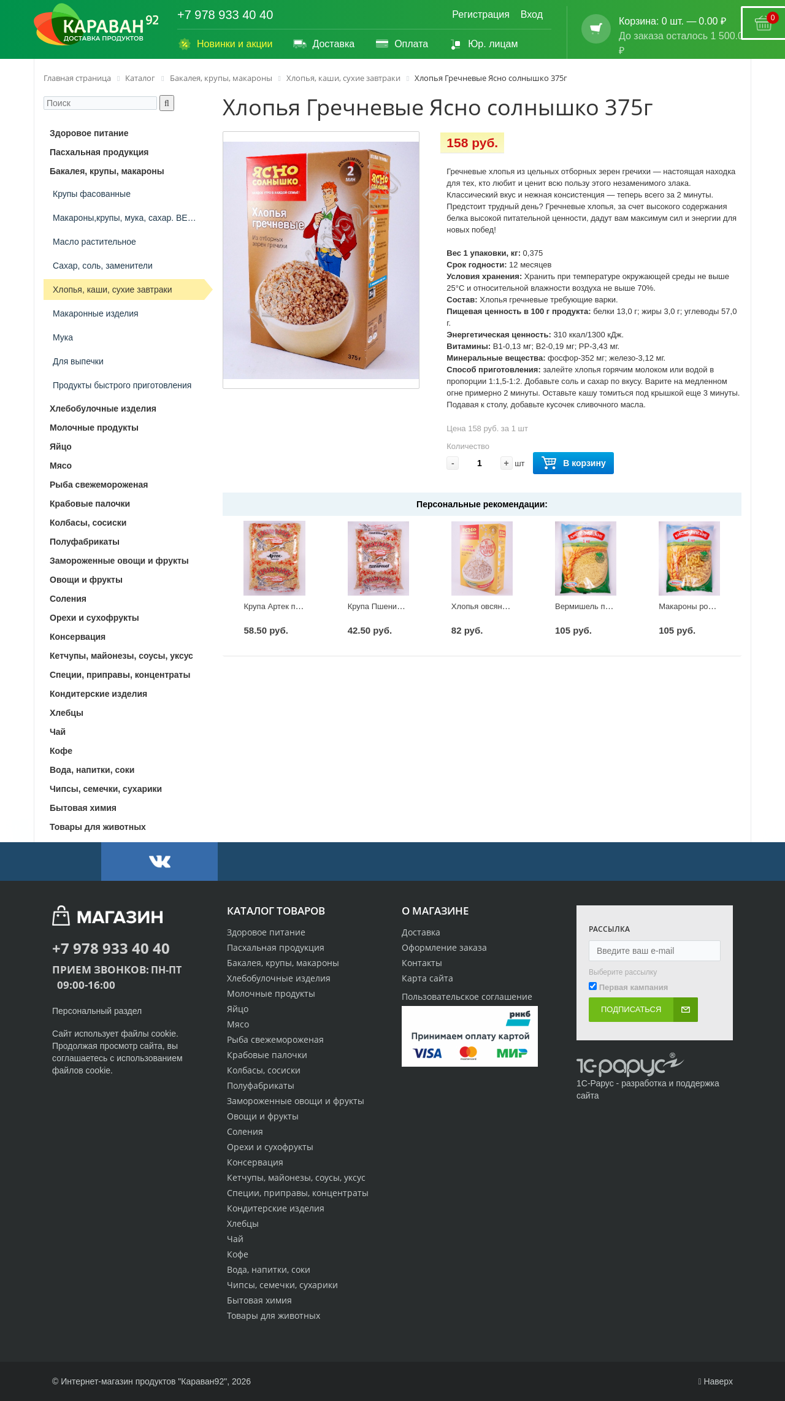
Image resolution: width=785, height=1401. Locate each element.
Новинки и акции (224, 44)
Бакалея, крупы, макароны (283, 963)
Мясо (238, 1024)
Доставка (323, 44)
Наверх (715, 1381)
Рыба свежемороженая (275, 1039)
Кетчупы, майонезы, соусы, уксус (296, 1177)
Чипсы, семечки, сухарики (282, 1285)
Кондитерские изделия (275, 1208)
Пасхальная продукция (275, 947)
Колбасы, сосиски (264, 1070)
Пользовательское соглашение (467, 996)
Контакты (422, 963)
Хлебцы (243, 1223)
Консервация (255, 1162)
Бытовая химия (259, 1300)
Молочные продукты (271, 993)
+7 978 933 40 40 (225, 14)
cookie (163, 1033)
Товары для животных (273, 1315)
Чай (235, 1239)
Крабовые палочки (267, 1055)
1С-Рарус (595, 1083)
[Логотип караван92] (96, 24)
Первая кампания (633, 987)
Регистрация (481, 14)
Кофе (237, 1254)
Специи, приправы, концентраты (298, 1193)
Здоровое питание (266, 932)
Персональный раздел (97, 1011)
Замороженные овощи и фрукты (295, 1101)
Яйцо (237, 1009)
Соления (245, 1131)
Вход (532, 14)
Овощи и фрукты (263, 1116)
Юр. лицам (483, 44)
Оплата (401, 44)
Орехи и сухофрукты (270, 1147)
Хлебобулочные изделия (279, 978)
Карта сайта (427, 978)
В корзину (573, 463)
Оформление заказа (444, 947)
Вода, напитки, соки (268, 1269)
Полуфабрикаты (260, 1085)
